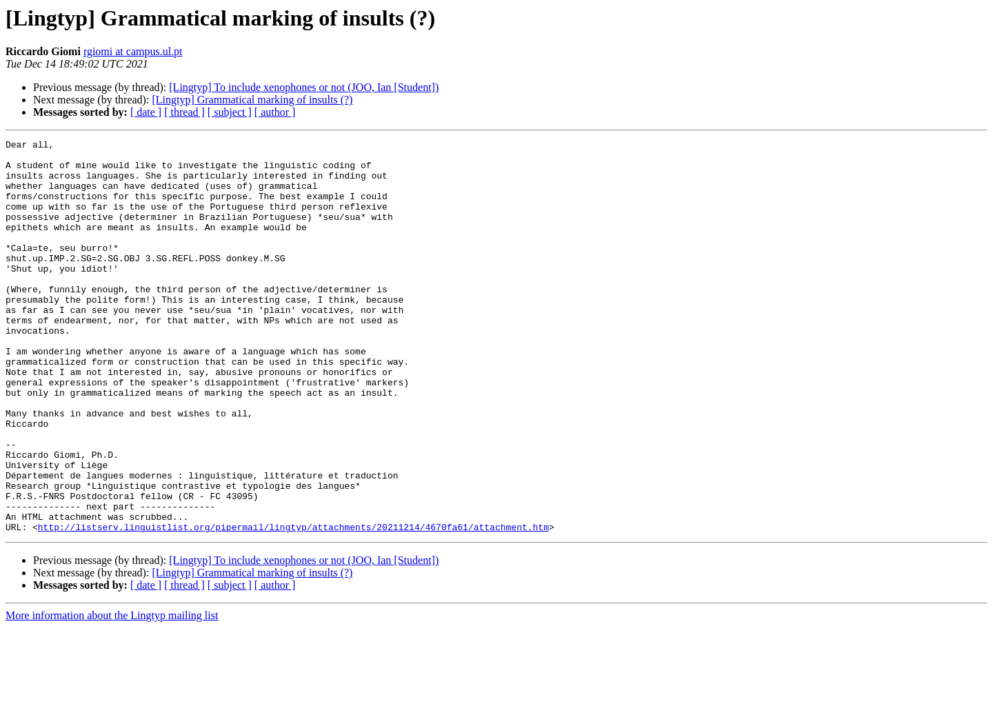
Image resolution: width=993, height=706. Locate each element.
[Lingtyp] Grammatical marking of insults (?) (252, 99)
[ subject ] (230, 112)
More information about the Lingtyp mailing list (112, 694)
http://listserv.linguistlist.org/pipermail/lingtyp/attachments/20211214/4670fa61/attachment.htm (293, 605)
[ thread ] (184, 112)
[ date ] (145, 112)
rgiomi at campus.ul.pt (133, 51)
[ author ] (275, 112)
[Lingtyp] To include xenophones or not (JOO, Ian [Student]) (304, 87)
